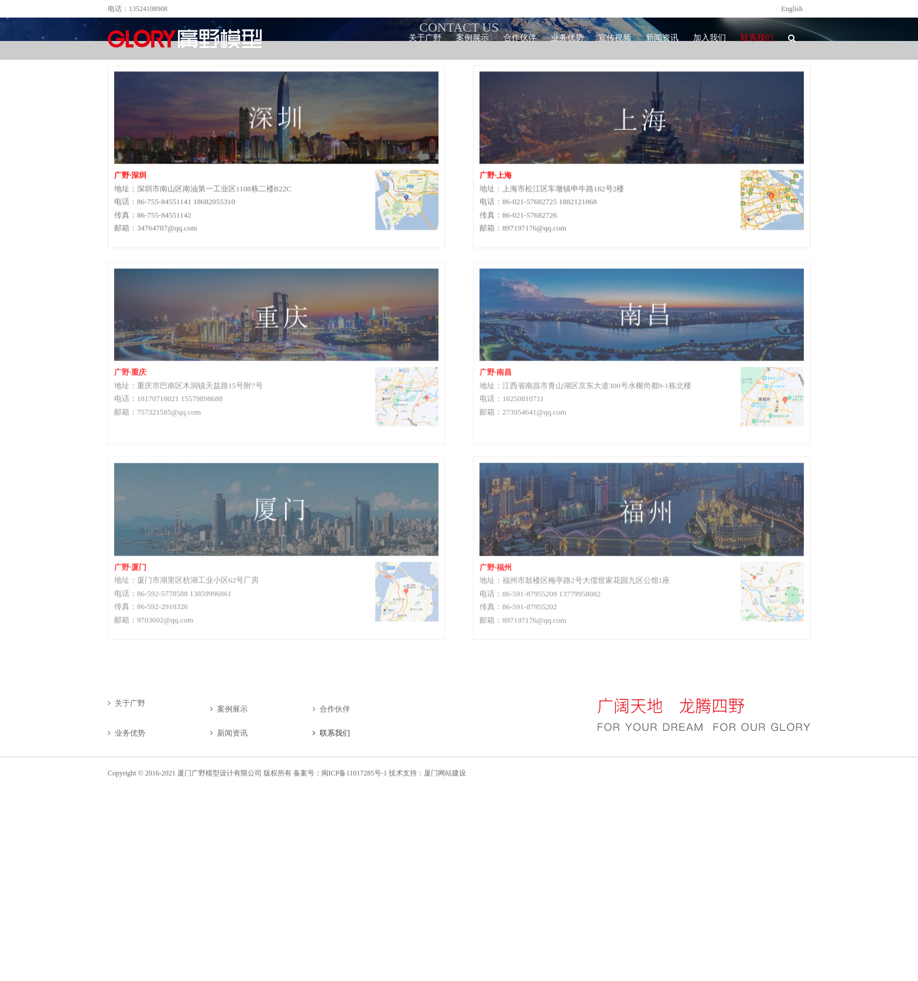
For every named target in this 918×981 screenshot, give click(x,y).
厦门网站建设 (445, 773)
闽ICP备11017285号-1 (354, 773)
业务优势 (130, 733)
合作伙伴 (335, 709)
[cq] (276, 276)
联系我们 (335, 733)
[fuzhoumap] (772, 569)
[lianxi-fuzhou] (641, 471)
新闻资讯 (232, 733)
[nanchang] (641, 276)
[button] (792, 38)
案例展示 (232, 709)
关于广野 (130, 703)
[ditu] (772, 375)
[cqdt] (407, 375)
